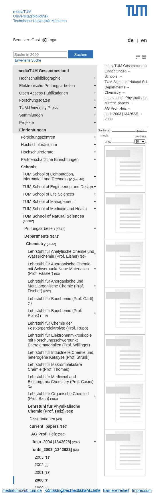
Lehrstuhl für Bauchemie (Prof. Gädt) (60, 300)
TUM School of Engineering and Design (58, 186)
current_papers (48, 426)
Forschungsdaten (34, 100)
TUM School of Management (48, 201)
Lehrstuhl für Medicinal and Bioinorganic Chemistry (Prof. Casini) (61, 381)
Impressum (142, 490)
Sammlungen (31, 115)
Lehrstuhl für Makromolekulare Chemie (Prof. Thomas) (55, 367)
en (144, 40)
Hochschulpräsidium (39, 144)
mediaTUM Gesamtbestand (43, 70)
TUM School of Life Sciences (48, 194)
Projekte (26, 122)
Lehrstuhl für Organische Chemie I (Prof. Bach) (58, 396)
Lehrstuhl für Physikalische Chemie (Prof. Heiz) (54, 408)
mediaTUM (22, 11)
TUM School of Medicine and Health (55, 208)
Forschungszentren (38, 137)
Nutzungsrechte (62, 490)
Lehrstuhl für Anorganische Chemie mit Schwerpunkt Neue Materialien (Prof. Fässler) (59, 269)
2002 (42, 464)
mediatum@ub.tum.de (22, 490)
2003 (42, 457)
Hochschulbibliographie (40, 78)
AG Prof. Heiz (48, 434)
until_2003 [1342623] (56, 449)
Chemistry (41, 243)
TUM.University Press (38, 107)
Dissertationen (45, 419)
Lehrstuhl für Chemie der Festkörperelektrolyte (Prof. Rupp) (58, 325)
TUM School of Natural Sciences (53, 218)
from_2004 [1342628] (56, 441)
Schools (28, 167)
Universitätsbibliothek (30, 16)
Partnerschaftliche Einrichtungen (50, 159)
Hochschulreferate (37, 152)
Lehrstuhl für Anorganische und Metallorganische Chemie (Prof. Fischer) (56, 286)
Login (49, 40)
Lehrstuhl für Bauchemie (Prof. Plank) (55, 313)
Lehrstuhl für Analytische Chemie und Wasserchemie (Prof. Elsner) (61, 254)
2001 (42, 472)
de (131, 40)
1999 (42, 488)
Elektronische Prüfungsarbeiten (47, 85)
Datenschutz (89, 490)
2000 (42, 480)
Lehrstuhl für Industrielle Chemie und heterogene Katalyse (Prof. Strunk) (60, 355)
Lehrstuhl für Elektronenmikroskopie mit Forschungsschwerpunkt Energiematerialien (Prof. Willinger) (60, 340)
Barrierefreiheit (116, 490)
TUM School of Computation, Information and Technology (53, 176)
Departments (42, 236)
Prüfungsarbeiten (45, 228)
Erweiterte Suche (28, 60)
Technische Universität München (40, 21)
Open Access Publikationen (43, 93)
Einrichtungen (32, 130)
